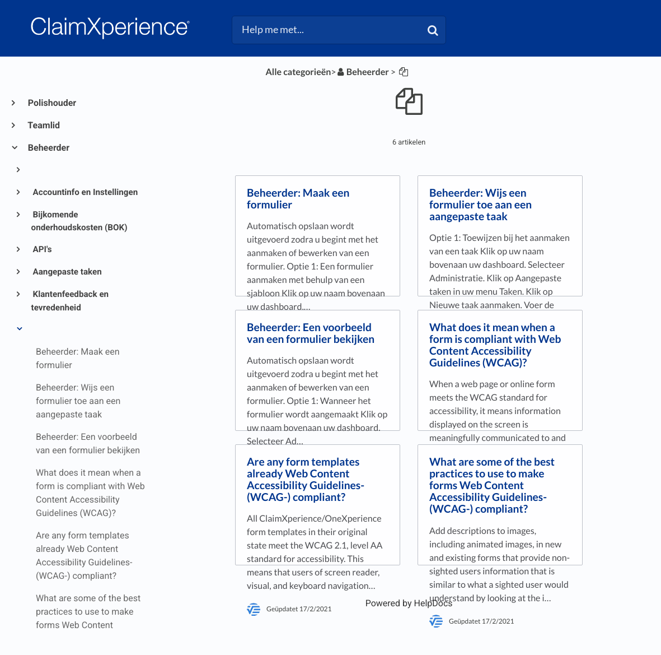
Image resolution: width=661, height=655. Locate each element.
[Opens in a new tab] (409, 603)
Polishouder (51, 102)
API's (41, 249)
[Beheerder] (362, 72)
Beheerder (48, 147)
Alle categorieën (298, 72)
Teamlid (43, 125)
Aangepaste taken (66, 272)
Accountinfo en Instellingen (84, 192)
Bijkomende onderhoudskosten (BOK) (79, 221)
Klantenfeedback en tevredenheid (70, 301)
